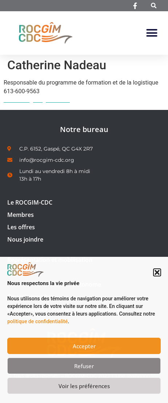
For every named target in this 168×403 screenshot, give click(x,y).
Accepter (84, 346)
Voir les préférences (84, 386)
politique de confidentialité (37, 321)
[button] (157, 272)
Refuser (84, 366)
